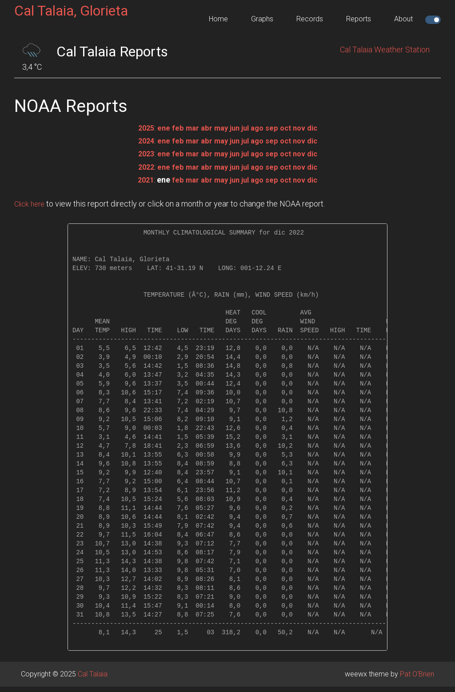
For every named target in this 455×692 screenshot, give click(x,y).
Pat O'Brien (417, 674)
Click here (31, 203)
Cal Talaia (93, 674)
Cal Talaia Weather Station (385, 49)
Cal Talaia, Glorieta (71, 10)
